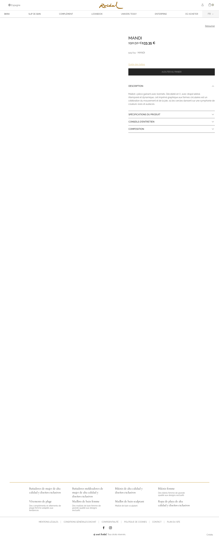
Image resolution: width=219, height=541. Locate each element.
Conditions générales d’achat (80, 522)
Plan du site (173, 522)
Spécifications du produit (144, 114)
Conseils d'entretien (141, 121)
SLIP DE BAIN (34, 14)
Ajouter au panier (171, 72)
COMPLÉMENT (66, 14)
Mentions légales (48, 522)
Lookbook (97, 14)
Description (135, 86)
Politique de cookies (135, 522)
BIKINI (6, 14)
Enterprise (161, 14)
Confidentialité (110, 522)
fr (209, 14)
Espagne (14, 5)
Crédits (210, 535)
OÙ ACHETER (191, 14)
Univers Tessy (129, 14)
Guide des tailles (136, 64)
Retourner (210, 26)
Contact (156, 522)
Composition (136, 129)
